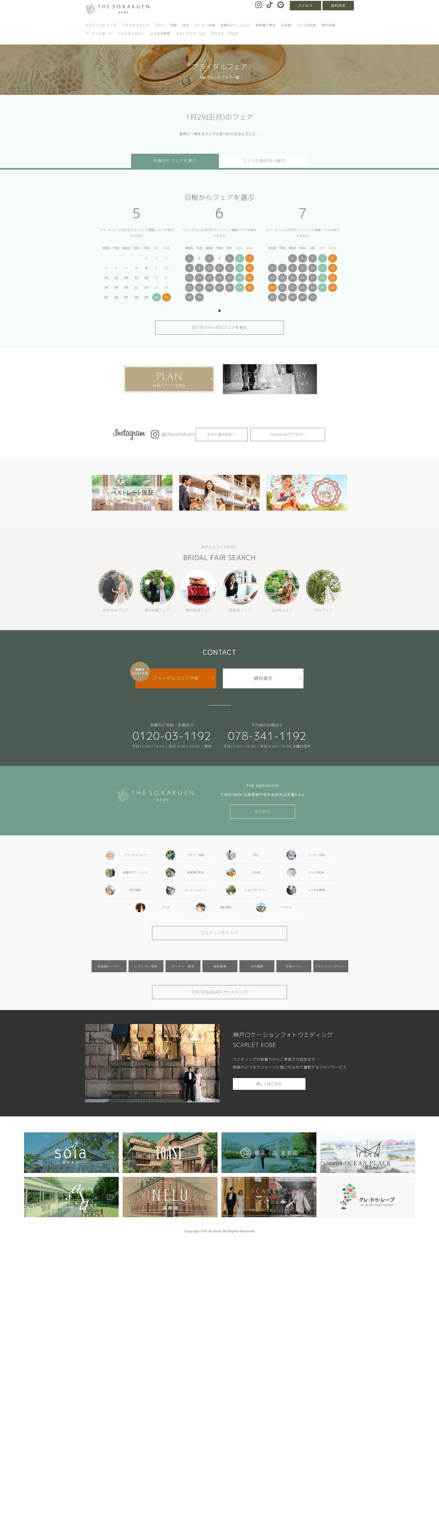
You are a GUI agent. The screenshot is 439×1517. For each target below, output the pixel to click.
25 (219, 287)
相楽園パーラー (109, 966)
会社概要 (256, 966)
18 (219, 277)
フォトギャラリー (131, 33)
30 (156, 297)
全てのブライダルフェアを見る (219, 327)
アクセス (305, 6)
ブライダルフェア (135, 25)
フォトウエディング (191, 33)
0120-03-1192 (171, 735)
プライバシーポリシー (330, 966)
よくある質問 (160, 33)
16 (199, 277)
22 (189, 287)
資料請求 (338, 6)
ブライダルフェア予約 (176, 678)
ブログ (233, 33)
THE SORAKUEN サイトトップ (219, 992)
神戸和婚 (328, 25)
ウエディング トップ (100, 25)
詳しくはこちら (269, 1083)
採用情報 (219, 966)
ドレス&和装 (306, 25)
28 (249, 287)
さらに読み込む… (221, 434)
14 (249, 268)
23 (199, 287)
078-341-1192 (267, 735)
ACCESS (262, 811)
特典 (173, 25)
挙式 (186, 25)
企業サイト (294, 966)
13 (240, 268)
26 (230, 287)
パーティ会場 (205, 25)
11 (219, 268)
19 (230, 277)
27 (240, 287)
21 (249, 277)
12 (230, 268)
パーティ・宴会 (183, 966)
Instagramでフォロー (288, 434)
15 (189, 277)
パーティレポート (98, 33)
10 (209, 268)
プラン (160, 25)
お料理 (286, 25)
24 (209, 287)
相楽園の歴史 (266, 25)
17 (209, 277)
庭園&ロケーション (235, 25)
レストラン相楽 (146, 966)
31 (167, 297)
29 (189, 297)
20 (240, 277)
